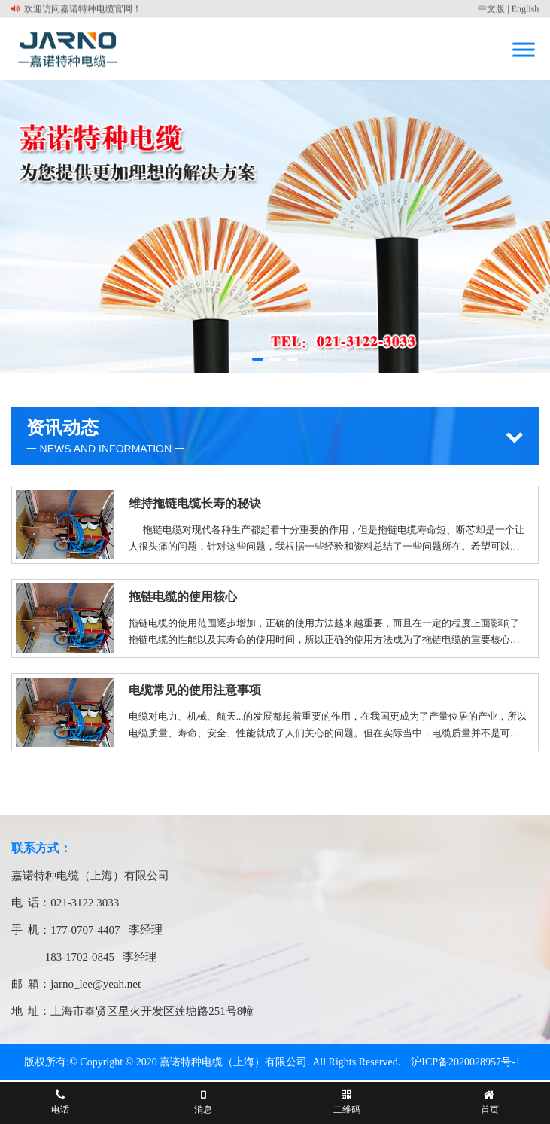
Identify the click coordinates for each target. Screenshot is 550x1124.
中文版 (491, 8)
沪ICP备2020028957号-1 (465, 1062)
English (525, 8)
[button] (257, 359)
